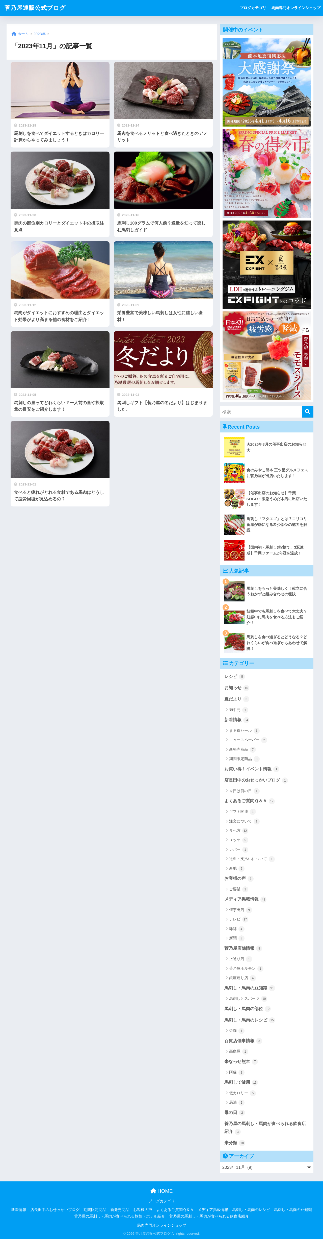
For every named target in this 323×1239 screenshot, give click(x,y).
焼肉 (237, 1031)
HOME (161, 1191)
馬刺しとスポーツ (248, 999)
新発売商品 (242, 750)
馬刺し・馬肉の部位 (247, 1009)
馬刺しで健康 (241, 1083)
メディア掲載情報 (245, 899)
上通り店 (240, 959)
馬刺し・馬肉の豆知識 (249, 988)
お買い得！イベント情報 (252, 769)
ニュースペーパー (248, 740)
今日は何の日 (244, 791)
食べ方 (238, 831)
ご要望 (238, 889)
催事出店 (240, 910)
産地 (237, 869)
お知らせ (237, 688)
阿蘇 (237, 1073)
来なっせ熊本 (241, 1062)
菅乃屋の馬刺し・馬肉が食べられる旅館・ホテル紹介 (119, 1216)
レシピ (234, 677)
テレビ (238, 919)
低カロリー (242, 1093)
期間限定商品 (244, 759)
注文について (244, 821)
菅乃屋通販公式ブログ (35, 8)
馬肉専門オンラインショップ (295, 8)
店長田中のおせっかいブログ (256, 781)
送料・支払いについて (252, 859)
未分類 (234, 1143)
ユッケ (238, 840)
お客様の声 (239, 879)
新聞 (237, 938)
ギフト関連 (242, 812)
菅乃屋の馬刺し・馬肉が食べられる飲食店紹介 (265, 1128)
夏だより (237, 699)
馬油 (237, 1103)
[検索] (307, 412)
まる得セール (244, 731)
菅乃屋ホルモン (246, 969)
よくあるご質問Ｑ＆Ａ (249, 801)
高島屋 (238, 1052)
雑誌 (237, 929)
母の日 (234, 1113)
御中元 (238, 710)
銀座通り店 (242, 978)
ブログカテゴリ (253, 8)
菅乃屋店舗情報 (243, 948)
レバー (238, 850)
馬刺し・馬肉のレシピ (249, 1020)
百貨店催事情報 (243, 1041)
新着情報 (237, 720)
